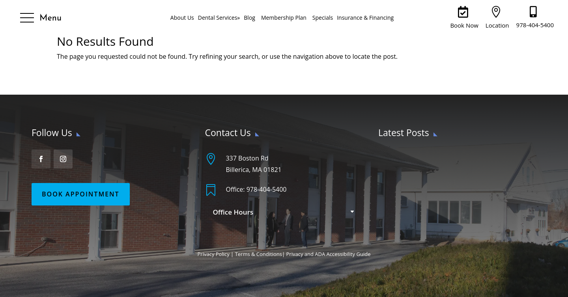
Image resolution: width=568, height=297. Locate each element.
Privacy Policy (214, 254)
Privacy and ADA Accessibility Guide (328, 254)
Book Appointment (81, 194)
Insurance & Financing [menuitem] (365, 17)
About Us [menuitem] (182, 17)
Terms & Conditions (258, 254)
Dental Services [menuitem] (219, 17)
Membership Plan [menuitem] (283, 17)
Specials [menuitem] (322, 17)
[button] (41, 18)
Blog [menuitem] (249, 17)
